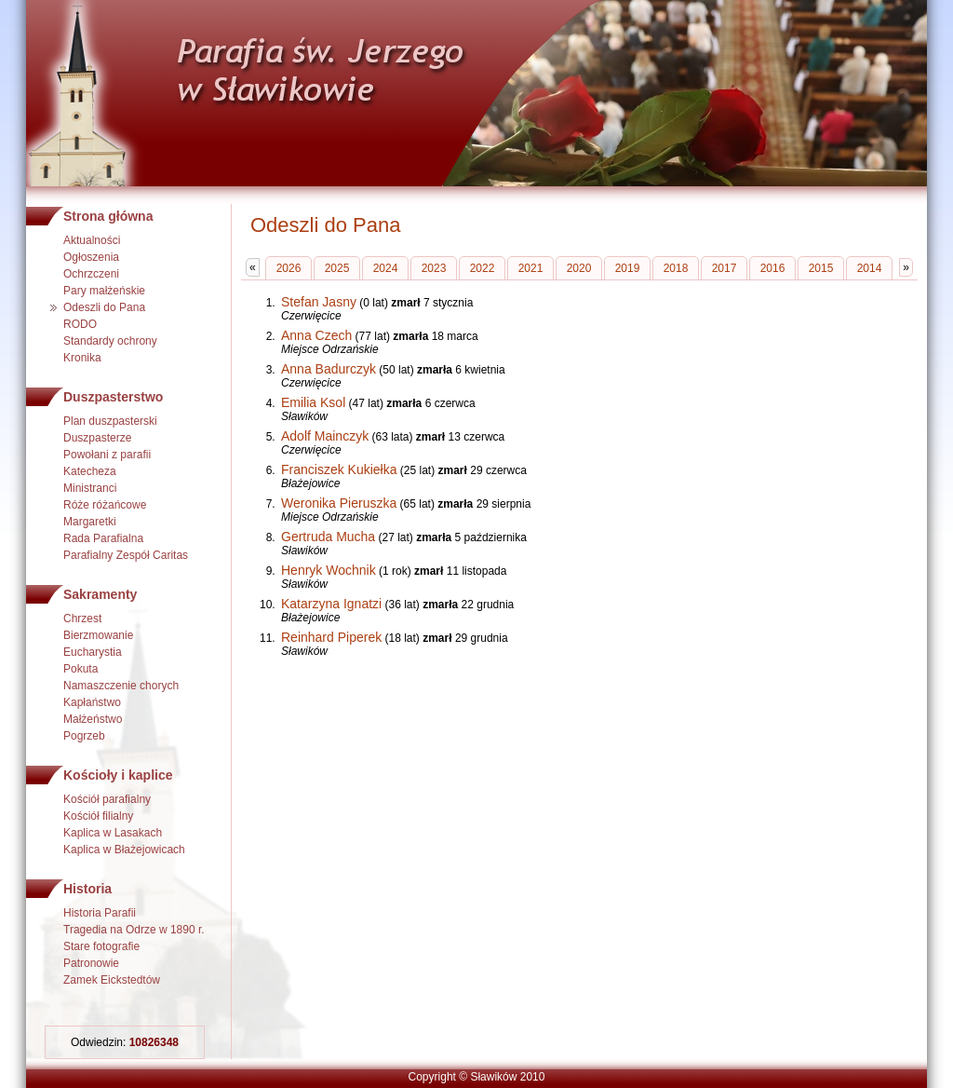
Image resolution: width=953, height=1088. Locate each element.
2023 (434, 268)
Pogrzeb (84, 735)
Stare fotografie (101, 946)
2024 (385, 268)
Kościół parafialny (107, 799)
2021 (531, 268)
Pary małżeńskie (104, 290)
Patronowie (91, 963)
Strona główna (108, 216)
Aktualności (91, 240)
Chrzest (82, 618)
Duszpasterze (97, 437)
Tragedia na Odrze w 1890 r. (134, 929)
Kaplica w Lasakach (112, 832)
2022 (482, 268)
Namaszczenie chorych (121, 685)
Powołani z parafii (107, 454)
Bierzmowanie (98, 635)
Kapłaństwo (92, 702)
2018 (676, 268)
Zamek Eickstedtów (111, 979)
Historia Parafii (99, 912)
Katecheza (89, 471)
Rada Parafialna (103, 538)
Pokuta (80, 668)
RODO (80, 324)
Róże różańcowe (104, 504)
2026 (289, 268)
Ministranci (89, 488)
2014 (869, 268)
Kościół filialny (98, 816)
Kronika (82, 357)
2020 (579, 268)
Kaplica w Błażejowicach (124, 849)
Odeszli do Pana (104, 307)
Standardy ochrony (110, 340)
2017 (724, 268)
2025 (337, 268)
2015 (821, 268)
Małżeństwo (92, 719)
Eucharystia (92, 652)
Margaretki (89, 521)
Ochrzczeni (91, 273)
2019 (627, 268)
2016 (772, 268)
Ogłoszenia (91, 257)
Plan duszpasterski (110, 421)
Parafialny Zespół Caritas (125, 555)
